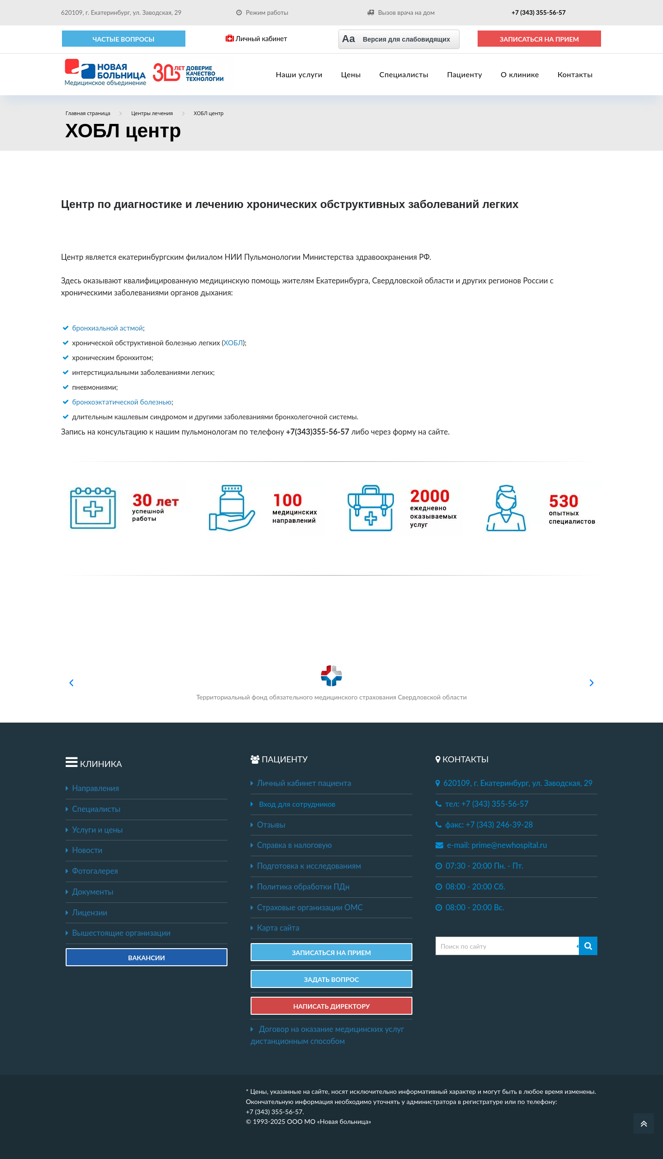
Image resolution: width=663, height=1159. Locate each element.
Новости (84, 850)
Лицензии (86, 912)
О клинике (520, 74)
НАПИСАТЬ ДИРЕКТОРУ (331, 1006)
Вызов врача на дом (401, 12)
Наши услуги (299, 74)
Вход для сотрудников (297, 803)
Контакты (575, 74)
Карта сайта (275, 927)
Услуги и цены (94, 829)
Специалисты (404, 74)
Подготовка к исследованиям (306, 866)
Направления (92, 788)
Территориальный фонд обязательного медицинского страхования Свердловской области (331, 682)
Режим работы (262, 12)
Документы (89, 891)
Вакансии (146, 958)
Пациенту (464, 74)
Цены (351, 74)
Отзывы (268, 824)
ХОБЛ (233, 342)
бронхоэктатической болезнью (122, 402)
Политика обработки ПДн (300, 886)
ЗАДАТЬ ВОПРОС (331, 979)
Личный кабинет (256, 39)
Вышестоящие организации (118, 933)
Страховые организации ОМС (307, 907)
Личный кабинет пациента (301, 783)
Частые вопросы (123, 39)
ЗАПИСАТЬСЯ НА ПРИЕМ (539, 39)
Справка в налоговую (291, 845)
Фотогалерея (92, 871)
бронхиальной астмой (107, 328)
